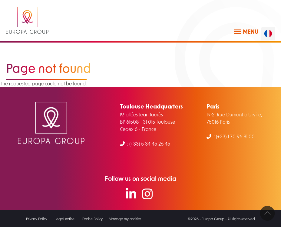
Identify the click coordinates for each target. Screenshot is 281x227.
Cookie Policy (92, 219)
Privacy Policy (36, 219)
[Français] (268, 33)
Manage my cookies (125, 219)
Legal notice (64, 219)
